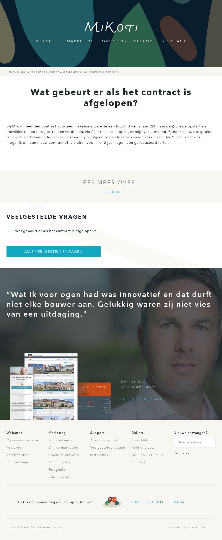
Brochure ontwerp (63, 455)
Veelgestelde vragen (107, 447)
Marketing (80, 41)
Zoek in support (104, 440)
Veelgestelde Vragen (44, 71)
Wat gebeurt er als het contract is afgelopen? (89, 71)
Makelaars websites (23, 440)
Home (11, 71)
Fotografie (56, 470)
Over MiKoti (142, 440)
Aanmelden (183, 452)
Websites (47, 41)
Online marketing (63, 447)
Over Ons (114, 41)
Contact (174, 41)
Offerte (155, 502)
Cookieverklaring (47, 527)
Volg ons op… (143, 447)
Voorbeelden (18, 455)
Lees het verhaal (142, 399)
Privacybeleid (18, 527)
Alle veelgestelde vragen (53, 251)
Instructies (99, 455)
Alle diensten (60, 477)
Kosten (111, 192)
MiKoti (137, 433)
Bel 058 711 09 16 (147, 455)
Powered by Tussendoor (187, 527)
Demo (136, 502)
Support (145, 41)
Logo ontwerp (60, 440)
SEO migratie (59, 462)
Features (14, 447)
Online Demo (18, 462)
